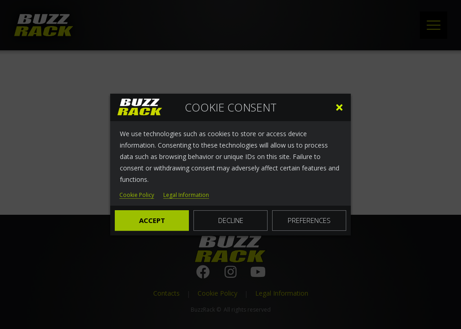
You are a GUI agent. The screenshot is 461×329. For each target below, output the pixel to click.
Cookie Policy (136, 195)
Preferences (309, 220)
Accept (152, 220)
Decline (230, 220)
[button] (339, 107)
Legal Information (186, 195)
